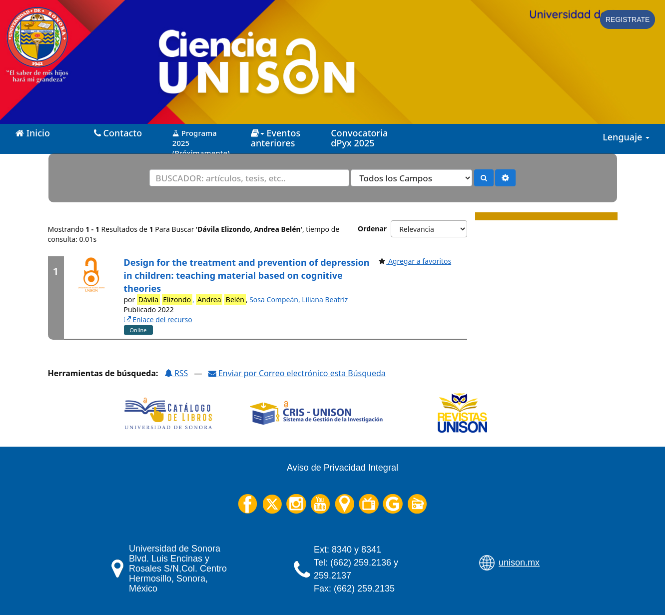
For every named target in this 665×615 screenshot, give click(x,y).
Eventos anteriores (275, 138)
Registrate (628, 19)
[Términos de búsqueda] (249, 177)
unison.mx (519, 563)
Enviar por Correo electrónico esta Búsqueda (297, 373)
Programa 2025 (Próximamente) (201, 139)
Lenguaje (626, 137)
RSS (176, 373)
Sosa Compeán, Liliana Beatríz (298, 299)
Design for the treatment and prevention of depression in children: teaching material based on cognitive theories (247, 275)
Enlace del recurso (158, 319)
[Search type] (411, 177)
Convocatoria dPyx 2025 (359, 138)
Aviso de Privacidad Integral (342, 468)
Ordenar (372, 228)
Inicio (32, 133)
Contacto (118, 133)
